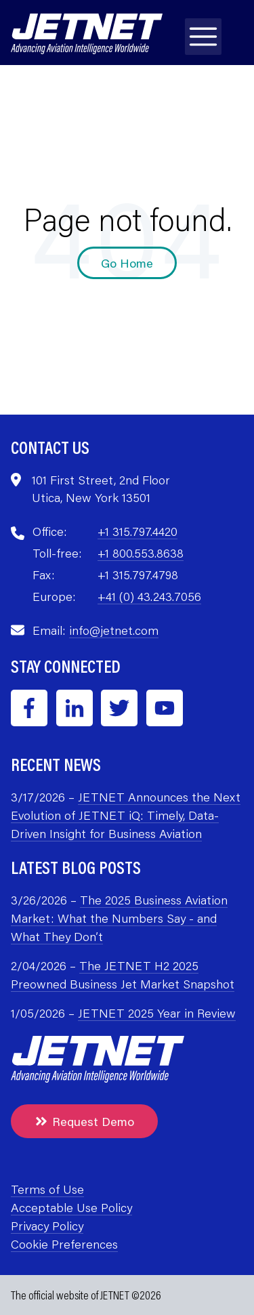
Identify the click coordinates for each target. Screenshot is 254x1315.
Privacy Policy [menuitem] (47, 1225)
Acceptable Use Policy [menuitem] (71, 1207)
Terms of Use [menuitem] (47, 1189)
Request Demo (84, 1121)
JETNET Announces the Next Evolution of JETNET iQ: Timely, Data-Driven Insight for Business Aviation (125, 815)
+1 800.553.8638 (141, 553)
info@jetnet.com (113, 630)
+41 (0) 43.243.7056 (149, 596)
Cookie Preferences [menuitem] (64, 1244)
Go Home (127, 263)
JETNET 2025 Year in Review (157, 1013)
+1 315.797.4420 (137, 531)
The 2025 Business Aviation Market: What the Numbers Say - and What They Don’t (119, 918)
